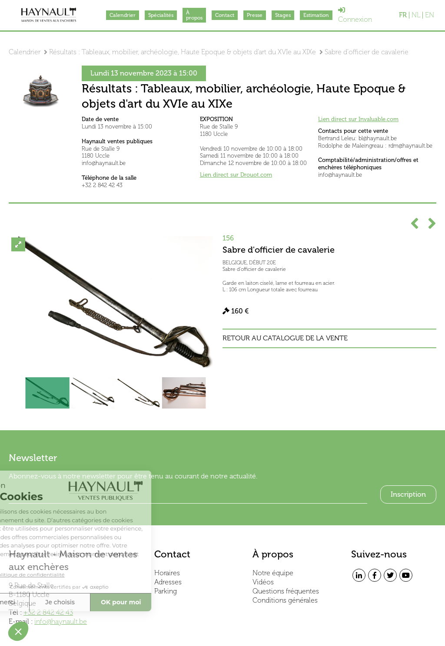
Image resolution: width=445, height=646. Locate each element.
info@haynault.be (60, 621)
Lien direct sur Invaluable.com (358, 119)
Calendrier (123, 15)
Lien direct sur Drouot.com (236, 174)
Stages (283, 15)
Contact (224, 15)
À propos (194, 15)
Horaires (167, 573)
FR (403, 15)
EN (429, 15)
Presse (254, 15)
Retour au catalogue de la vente (285, 338)
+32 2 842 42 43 (48, 612)
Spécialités (160, 15)
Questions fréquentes (285, 591)
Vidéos (263, 582)
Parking (165, 591)
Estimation (316, 15)
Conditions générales (285, 600)
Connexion (355, 15)
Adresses (168, 582)
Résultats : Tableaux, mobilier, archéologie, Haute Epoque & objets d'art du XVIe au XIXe (182, 52)
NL (416, 15)
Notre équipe (272, 573)
